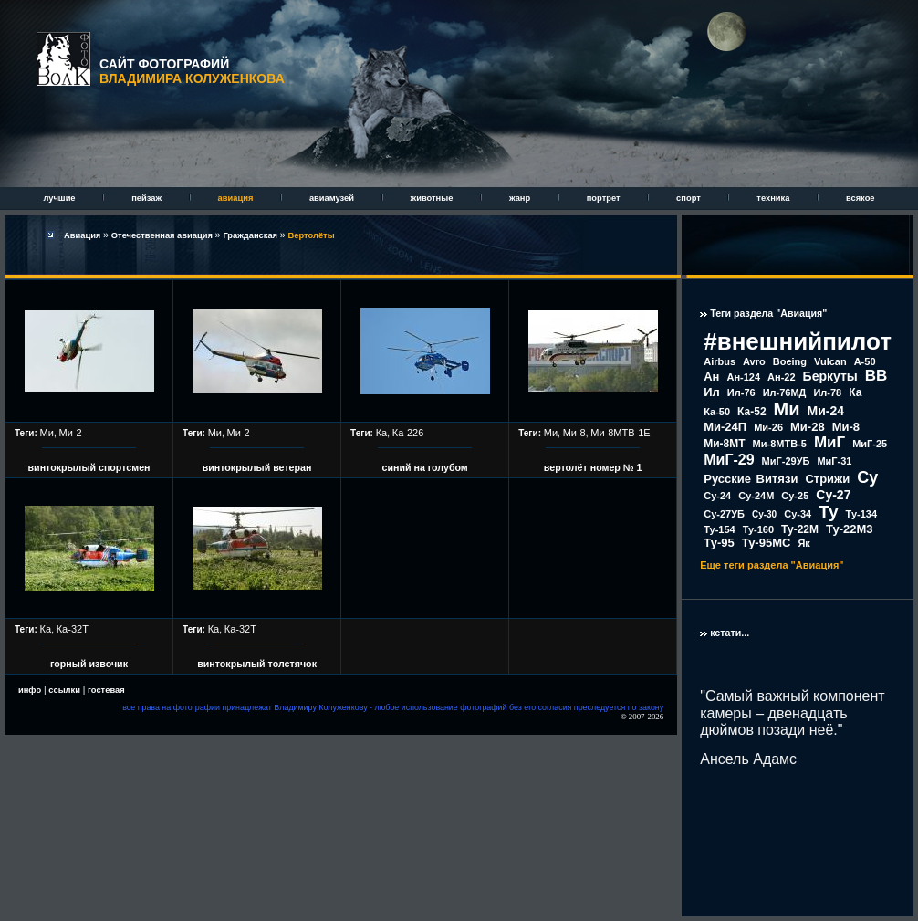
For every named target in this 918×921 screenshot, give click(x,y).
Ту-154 (719, 529)
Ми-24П (725, 427)
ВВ (876, 375)
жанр (521, 198)
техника (774, 198)
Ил (712, 392)
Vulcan (830, 361)
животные (433, 198)
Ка (382, 432)
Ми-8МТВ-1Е (620, 432)
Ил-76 (741, 392)
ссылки (64, 690)
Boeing (790, 361)
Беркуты (830, 376)
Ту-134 (861, 513)
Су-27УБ (724, 513)
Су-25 (794, 495)
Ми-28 (807, 427)
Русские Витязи (751, 479)
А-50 (865, 361)
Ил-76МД (785, 392)
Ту (828, 511)
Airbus (719, 361)
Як (803, 543)
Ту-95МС (766, 542)
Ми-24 (826, 410)
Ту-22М (800, 529)
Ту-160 (758, 529)
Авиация (83, 235)
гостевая (106, 690)
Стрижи (827, 479)
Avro (754, 361)
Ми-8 (574, 432)
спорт (689, 198)
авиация (237, 198)
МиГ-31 (834, 460)
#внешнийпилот (798, 341)
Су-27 (833, 494)
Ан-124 (743, 377)
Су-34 (797, 513)
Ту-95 (719, 542)
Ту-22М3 (849, 529)
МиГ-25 (869, 443)
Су (867, 477)
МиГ (829, 442)
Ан (711, 376)
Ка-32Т (73, 628)
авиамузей (333, 198)
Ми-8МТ (724, 443)
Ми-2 (69, 432)
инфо (29, 690)
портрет (604, 198)
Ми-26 (768, 427)
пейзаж (147, 198)
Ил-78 (827, 392)
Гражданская (251, 235)
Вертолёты (311, 235)
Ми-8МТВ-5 (780, 443)
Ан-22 (781, 377)
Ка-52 (752, 411)
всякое (860, 198)
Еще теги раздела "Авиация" (771, 565)
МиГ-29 (729, 459)
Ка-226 (408, 432)
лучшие (60, 198)
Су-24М (756, 495)
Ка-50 (717, 411)
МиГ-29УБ (786, 460)
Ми (47, 432)
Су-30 (764, 514)
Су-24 (717, 495)
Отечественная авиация (163, 235)
